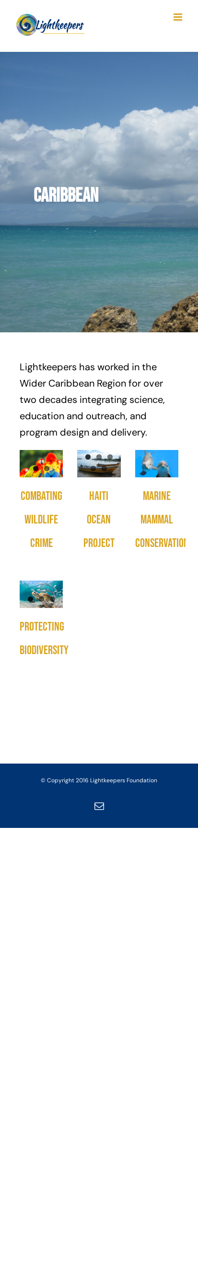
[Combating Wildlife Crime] (41, 463)
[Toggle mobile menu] (179, 17)
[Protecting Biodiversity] (41, 594)
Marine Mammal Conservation (162, 519)
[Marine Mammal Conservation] (156, 463)
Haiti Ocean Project (99, 519)
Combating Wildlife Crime (41, 519)
